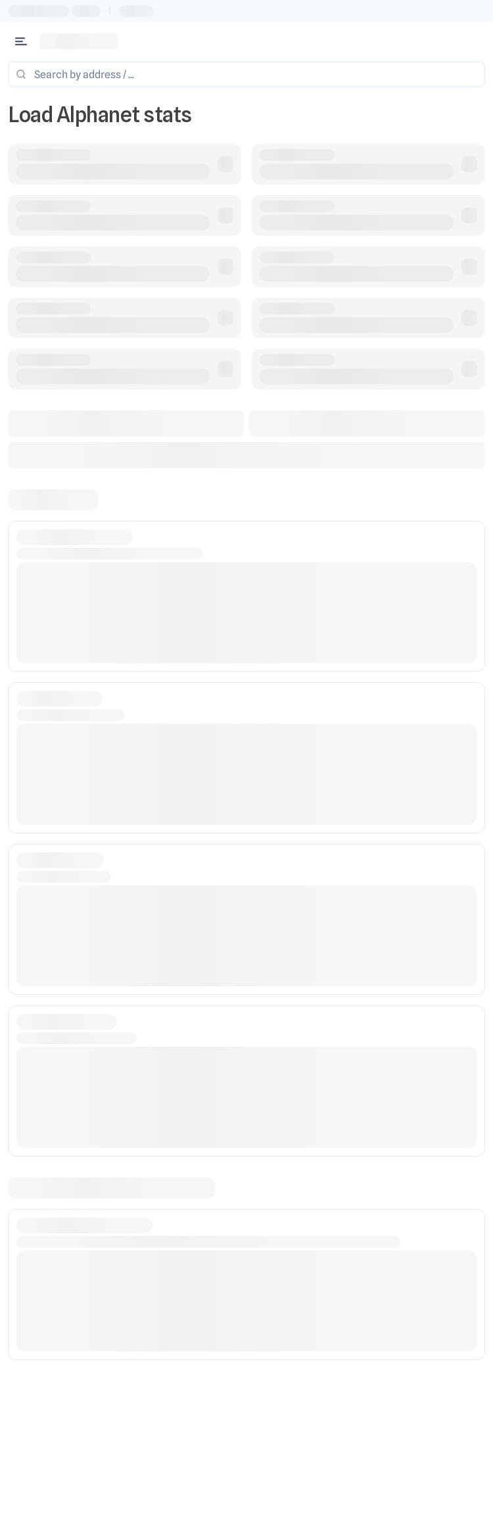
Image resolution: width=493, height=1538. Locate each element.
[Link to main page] (78, 41)
